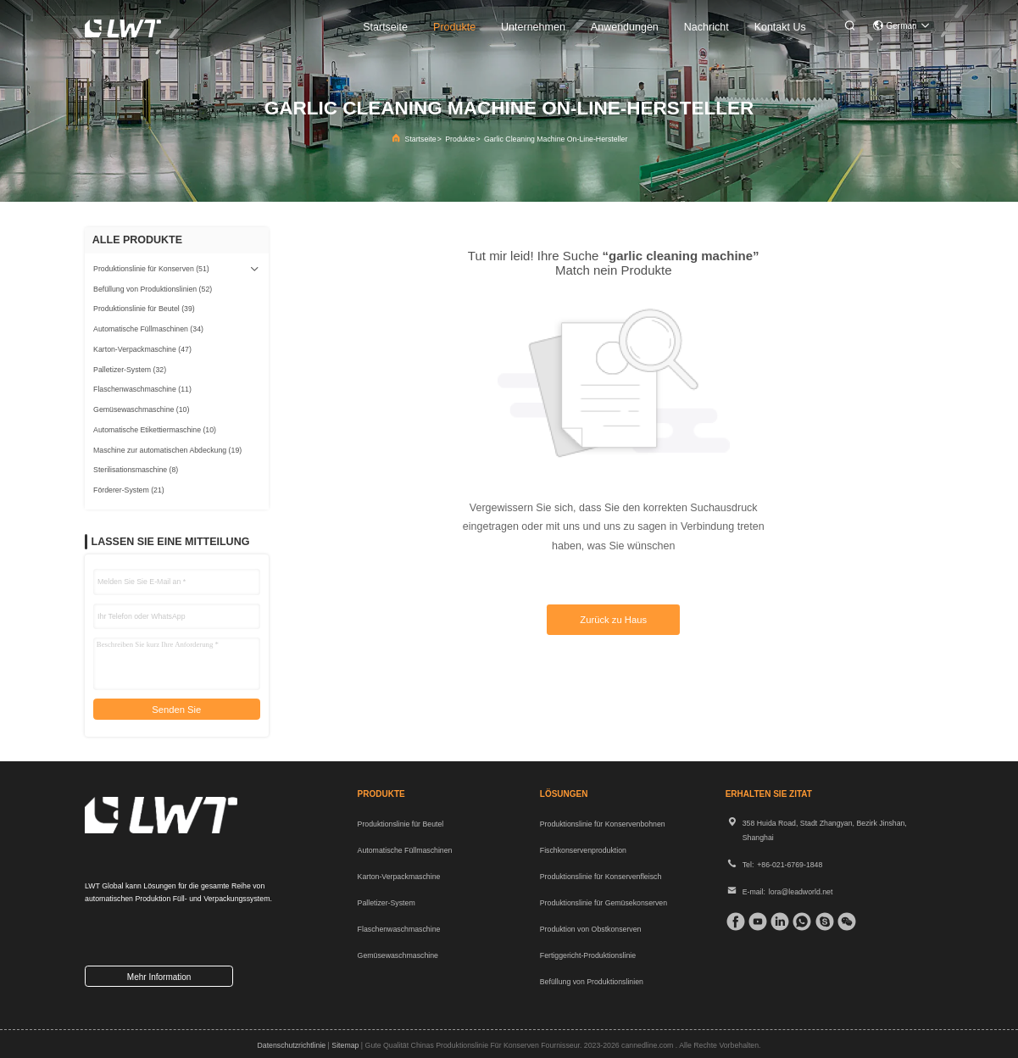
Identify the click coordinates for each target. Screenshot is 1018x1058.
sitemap (345, 1045)
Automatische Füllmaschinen (405, 850)
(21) (128, 490)
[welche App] (799, 921)
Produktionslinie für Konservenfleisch (600, 876)
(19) (167, 450)
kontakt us (780, 27)
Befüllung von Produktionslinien (591, 981)
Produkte (460, 139)
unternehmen (533, 27)
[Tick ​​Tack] (755, 921)
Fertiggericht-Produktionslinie (588, 955)
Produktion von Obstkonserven (591, 929)
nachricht (706, 27)
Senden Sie (176, 709)
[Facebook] (733, 921)
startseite (385, 27)
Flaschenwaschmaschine (399, 929)
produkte (454, 27)
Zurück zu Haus (613, 620)
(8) (135, 469)
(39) (144, 308)
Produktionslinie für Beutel (401, 824)
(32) (129, 369)
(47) (142, 349)
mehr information (159, 977)
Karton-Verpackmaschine (399, 876)
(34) (148, 329)
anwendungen (625, 27)
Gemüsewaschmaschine (398, 955)
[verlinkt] (777, 921)
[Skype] (822, 921)
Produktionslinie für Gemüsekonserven (603, 903)
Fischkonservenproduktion (583, 850)
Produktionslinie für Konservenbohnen (602, 824)
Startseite (421, 139)
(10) (141, 409)
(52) (152, 289)
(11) (142, 389)
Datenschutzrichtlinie (291, 1045)
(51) (151, 268)
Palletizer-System (386, 903)
